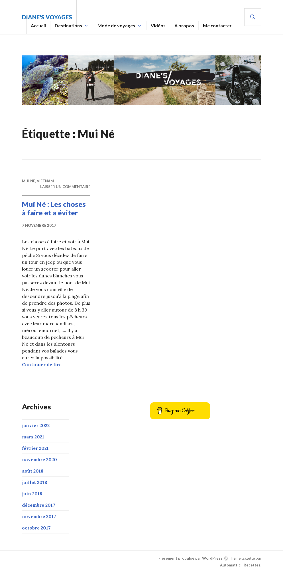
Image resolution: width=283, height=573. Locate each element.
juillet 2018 (34, 482)
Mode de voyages (116, 25)
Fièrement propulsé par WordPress (190, 558)
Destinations (68, 25)
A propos (184, 25)
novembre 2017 (39, 516)
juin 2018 (32, 493)
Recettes (252, 565)
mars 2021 (33, 437)
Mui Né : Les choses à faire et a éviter (54, 208)
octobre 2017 (36, 528)
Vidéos (158, 25)
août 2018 (32, 471)
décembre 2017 (38, 505)
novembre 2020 (39, 459)
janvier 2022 (36, 425)
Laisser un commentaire (65, 186)
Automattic (230, 565)
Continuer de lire (42, 364)
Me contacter (217, 25)
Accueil (38, 25)
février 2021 (35, 448)
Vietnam (45, 181)
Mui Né (28, 181)
